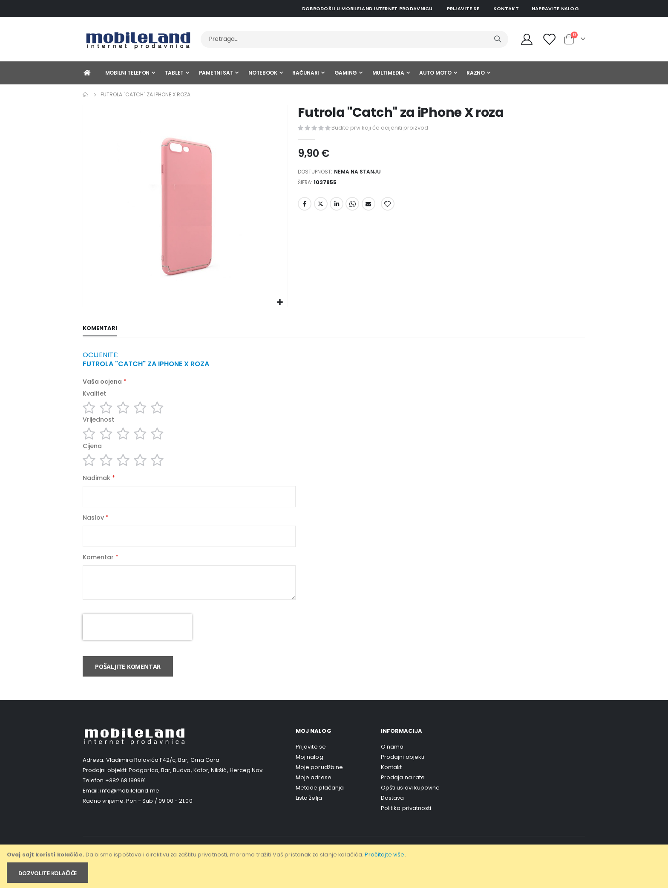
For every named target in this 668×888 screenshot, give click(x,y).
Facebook (304, 207)
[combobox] (354, 39)
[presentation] (137, 640)
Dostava (392, 811)
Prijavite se (463, 8)
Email (368, 207)
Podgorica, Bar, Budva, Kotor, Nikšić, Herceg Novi (196, 783)
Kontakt (506, 8)
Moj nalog (309, 770)
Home (86, 95)
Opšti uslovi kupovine (410, 801)
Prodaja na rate (403, 791)
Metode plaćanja (320, 801)
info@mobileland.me (129, 804)
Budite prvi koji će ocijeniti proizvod (379, 128)
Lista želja (309, 811)
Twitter (321, 207)
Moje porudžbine (319, 780)
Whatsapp (352, 207)
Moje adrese (313, 791)
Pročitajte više (384, 854)
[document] (334, 866)
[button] (280, 302)
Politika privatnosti (406, 821)
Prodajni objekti (402, 770)
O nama (392, 760)
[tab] (100, 329)
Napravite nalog (555, 8)
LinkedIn (336, 207)
